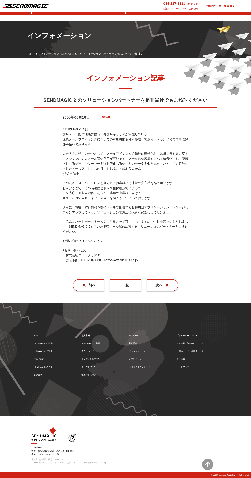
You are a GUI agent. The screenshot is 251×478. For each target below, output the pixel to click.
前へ (93, 285)
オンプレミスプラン (93, 357)
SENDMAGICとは (15, 16)
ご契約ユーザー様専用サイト (223, 6)
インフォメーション (47, 53)
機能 (78, 16)
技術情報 (204, 16)
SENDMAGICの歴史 (46, 366)
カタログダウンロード (142, 366)
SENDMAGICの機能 (93, 341)
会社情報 (182, 357)
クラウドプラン (90, 366)
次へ (158, 285)
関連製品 (39, 374)
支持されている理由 (45, 349)
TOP (30, 53)
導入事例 (47, 16)
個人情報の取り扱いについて (194, 341)
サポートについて (141, 16)
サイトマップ (184, 366)
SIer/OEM (172, 16)
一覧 (125, 285)
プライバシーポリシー (190, 332)
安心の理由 (40, 357)
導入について (109, 16)
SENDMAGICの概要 (46, 341)
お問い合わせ (235, 16)
